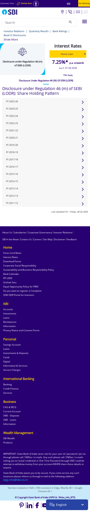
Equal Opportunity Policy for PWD (20, 286)
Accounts (8, 309)
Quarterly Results (39, 31)
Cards (6, 357)
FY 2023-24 (12, 116)
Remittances (9, 322)
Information (9, 326)
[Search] (70, 22)
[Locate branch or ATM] (62, 12)
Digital (6, 361)
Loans (6, 317)
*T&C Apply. (68, 75)
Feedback (71, 239)
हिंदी (68, 4)
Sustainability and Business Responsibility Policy (28, 269)
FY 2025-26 (12, 101)
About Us (7, 232)
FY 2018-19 (12, 152)
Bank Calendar (11, 274)
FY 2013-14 (12, 188)
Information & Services (15, 365)
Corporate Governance (40, 232)
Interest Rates (10, 257)
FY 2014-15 (12, 181)
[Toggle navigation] (84, 21)
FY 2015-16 (12, 174)
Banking (7, 384)
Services (7, 392)
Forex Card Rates (12, 253)
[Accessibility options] (35, 3)
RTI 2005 (7, 278)
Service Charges (12, 370)
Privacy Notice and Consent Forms (21, 330)
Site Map (47, 239)
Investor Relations (14, 31)
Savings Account (12, 344)
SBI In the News (10, 239)
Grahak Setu (9, 282)
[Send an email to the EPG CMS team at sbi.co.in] (15, 479)
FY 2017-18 (12, 159)
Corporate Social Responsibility (19, 265)
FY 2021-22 (12, 130)
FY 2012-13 (12, 195)
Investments (9, 313)
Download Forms (12, 261)
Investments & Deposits (15, 353)
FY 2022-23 (12, 123)
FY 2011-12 (12, 203)
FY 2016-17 (12, 166)
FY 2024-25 (12, 108)
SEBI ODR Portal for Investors (18, 295)
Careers (37, 239)
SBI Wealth (9, 438)
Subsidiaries (19, 232)
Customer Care (7, 3)
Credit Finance (11, 388)
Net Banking (84, 3)
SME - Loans (9, 419)
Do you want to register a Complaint (22, 290)
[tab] (46, 80)
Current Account (12, 411)
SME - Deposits (11, 415)
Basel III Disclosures (15, 35)
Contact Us (26, 239)
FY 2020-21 (12, 137)
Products (8, 442)
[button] (10, 39)
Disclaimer (59, 239)
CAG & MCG (9, 407)
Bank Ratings (60, 31)
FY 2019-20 (12, 145)
